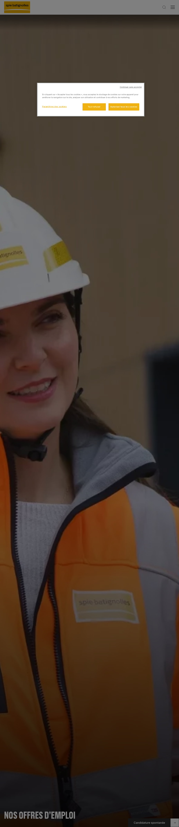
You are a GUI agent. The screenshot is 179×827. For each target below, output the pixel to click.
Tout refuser (94, 107)
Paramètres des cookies (54, 106)
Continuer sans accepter (131, 87)
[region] (90, 99)
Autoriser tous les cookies (123, 107)
